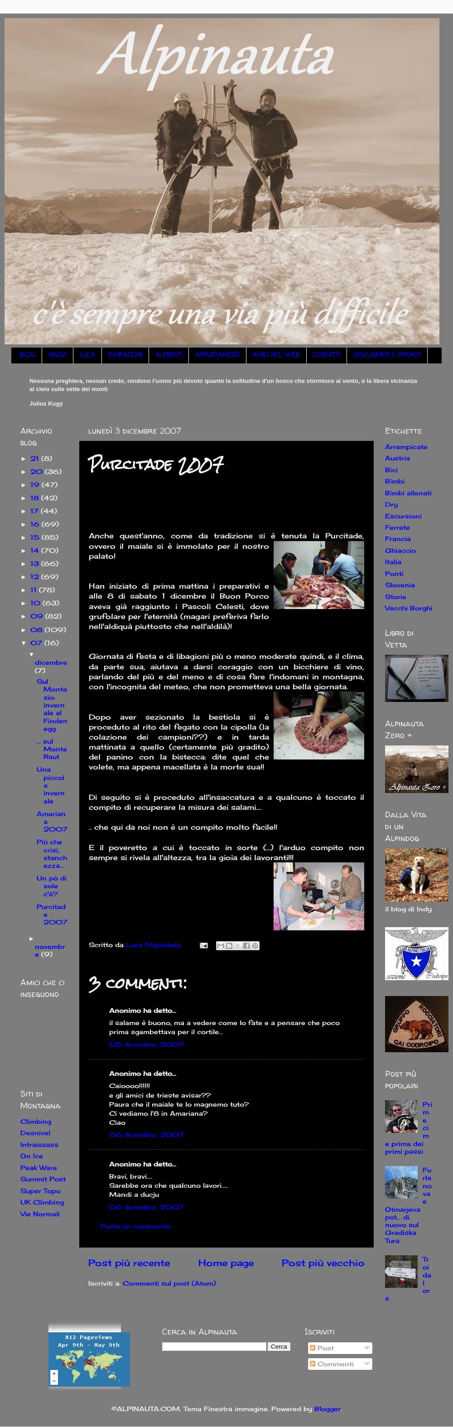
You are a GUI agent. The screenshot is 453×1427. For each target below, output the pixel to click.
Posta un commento (135, 1226)
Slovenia (400, 585)
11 (34, 590)
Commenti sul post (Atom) (169, 1283)
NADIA (57, 355)
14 (35, 550)
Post (322, 1348)
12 (35, 576)
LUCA (87, 355)
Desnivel (35, 1133)
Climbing (35, 1121)
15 (36, 537)
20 (37, 471)
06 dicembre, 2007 (146, 1134)
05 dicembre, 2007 (146, 1044)
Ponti (394, 573)
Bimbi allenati (408, 493)
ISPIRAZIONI (125, 355)
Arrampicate (406, 446)
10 (36, 603)
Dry (391, 504)
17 (35, 511)
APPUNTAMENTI (217, 355)
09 (37, 616)
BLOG (27, 355)
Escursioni (403, 516)
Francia (398, 538)
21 (35, 458)
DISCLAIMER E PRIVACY (387, 355)
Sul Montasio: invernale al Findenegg (52, 704)
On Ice (31, 1156)
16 (36, 524)
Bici (391, 470)
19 (36, 485)
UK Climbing (42, 1202)
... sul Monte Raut (52, 749)
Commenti (332, 1364)
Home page (226, 1262)
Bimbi (395, 481)
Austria (397, 458)
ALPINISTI (168, 355)
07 (37, 643)
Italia (393, 562)
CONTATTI (326, 355)
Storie (395, 596)
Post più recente (129, 1262)
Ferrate (397, 527)
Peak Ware (38, 1167)
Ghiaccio (400, 550)
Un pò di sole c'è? (52, 886)
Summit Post (43, 1179)
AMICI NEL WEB (276, 355)
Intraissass (39, 1144)
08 (37, 630)
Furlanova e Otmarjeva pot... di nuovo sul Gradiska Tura (408, 1205)
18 (35, 498)
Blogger (327, 1408)
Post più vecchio (323, 1262)
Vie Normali (40, 1214)
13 (35, 563)
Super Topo (40, 1191)
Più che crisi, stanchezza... (52, 853)
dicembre (51, 662)
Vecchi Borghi (408, 608)
